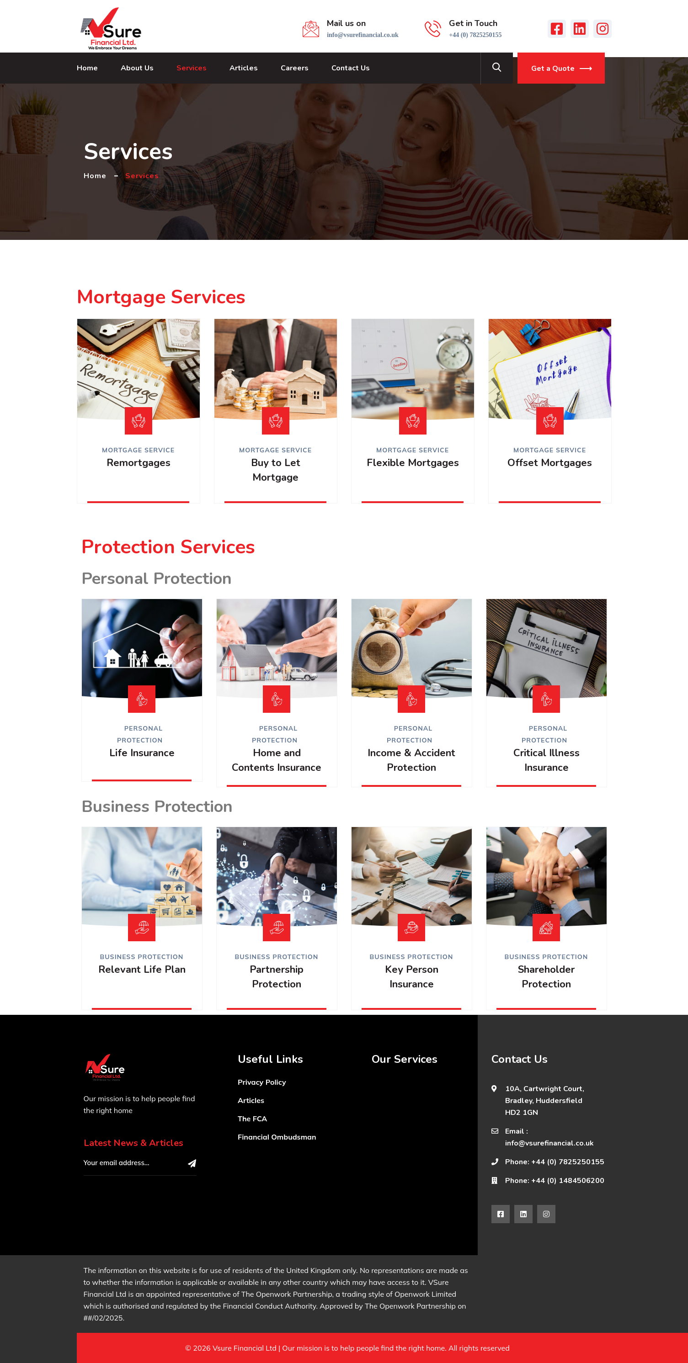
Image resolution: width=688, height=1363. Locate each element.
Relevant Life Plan (142, 969)
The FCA (252, 1118)
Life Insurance (142, 753)
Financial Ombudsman (277, 1136)
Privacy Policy (262, 1082)
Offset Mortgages (549, 463)
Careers (295, 68)
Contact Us (350, 68)
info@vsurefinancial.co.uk (363, 35)
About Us (137, 68)
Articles (243, 68)
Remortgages (139, 463)
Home (87, 68)
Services (191, 68)
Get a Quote (553, 69)
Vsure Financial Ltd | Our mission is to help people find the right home (329, 1347)
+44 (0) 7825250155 (475, 35)
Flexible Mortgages (413, 463)
